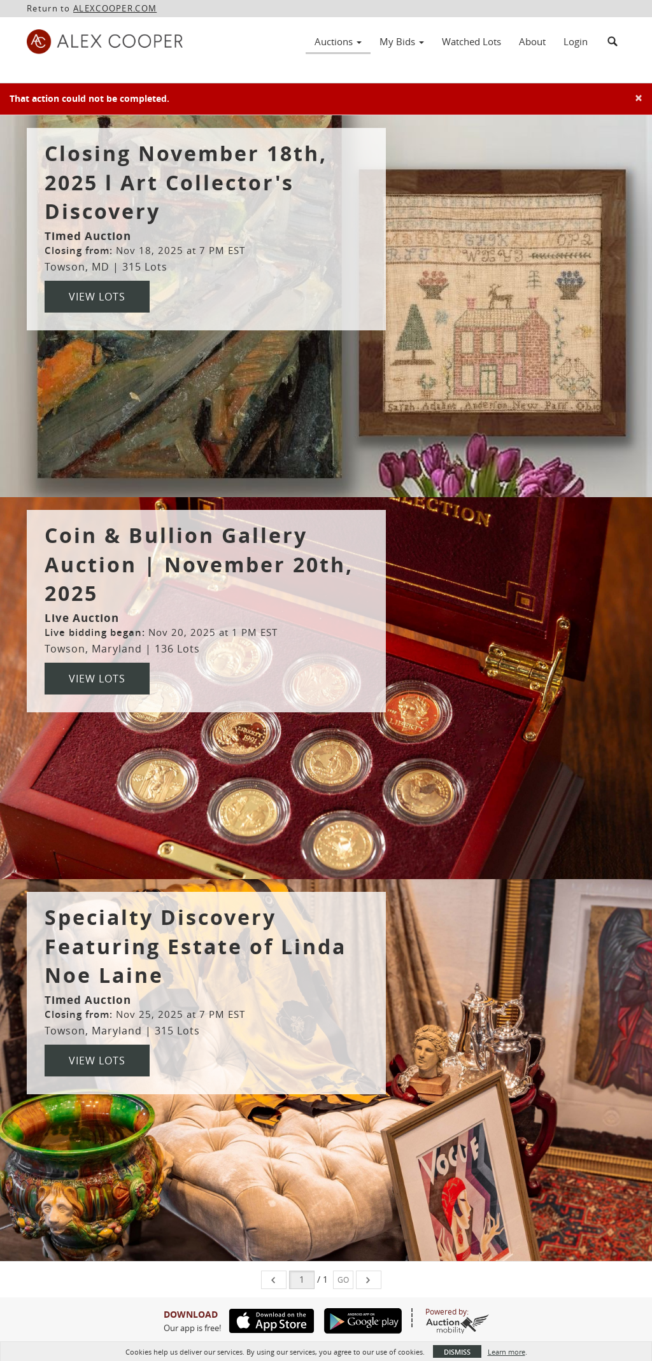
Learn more (506, 1352)
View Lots (97, 297)
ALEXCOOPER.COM (115, 8)
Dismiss (457, 1352)
